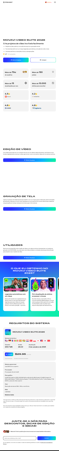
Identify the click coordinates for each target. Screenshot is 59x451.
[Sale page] (48, 2)
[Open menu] (55, 2)
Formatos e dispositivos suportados (21, 358)
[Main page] (7, 2)
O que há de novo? (8, 358)
